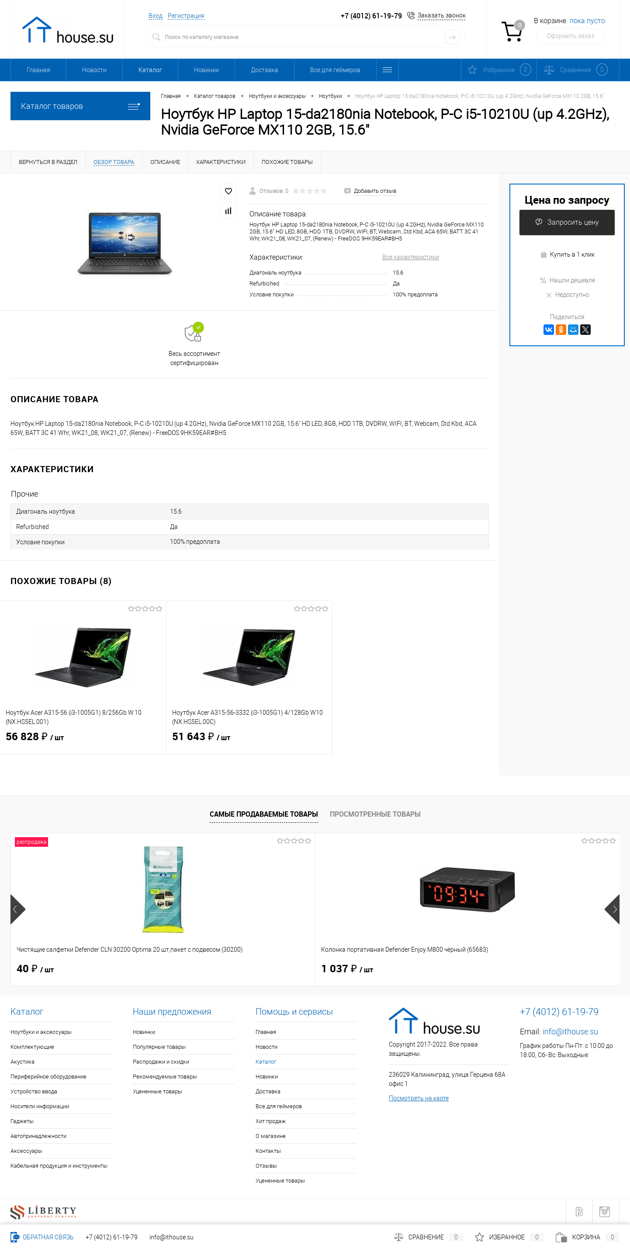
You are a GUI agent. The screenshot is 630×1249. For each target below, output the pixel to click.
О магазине (271, 1136)
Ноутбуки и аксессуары (41, 1032)
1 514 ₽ (347, 969)
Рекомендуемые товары (165, 1076)
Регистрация (186, 15)
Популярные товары (159, 1047)
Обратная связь (42, 1237)
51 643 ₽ (249, 742)
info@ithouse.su (570, 1031)
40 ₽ (35, 969)
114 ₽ (495, 969)
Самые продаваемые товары (264, 814)
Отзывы (266, 1165)
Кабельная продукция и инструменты (58, 1165)
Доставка (264, 69)
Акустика (22, 1061)
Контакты (268, 1151)
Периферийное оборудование (48, 1076)
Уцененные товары (157, 1091)
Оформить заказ (570, 35)
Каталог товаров (80, 106)
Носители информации (39, 1106)
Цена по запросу (567, 199)
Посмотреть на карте (419, 1098)
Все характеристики (410, 257)
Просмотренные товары (375, 814)
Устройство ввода (33, 1091)
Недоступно (567, 294)
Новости (94, 69)
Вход (156, 15)
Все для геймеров (335, 69)
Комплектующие (32, 1047)
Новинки (206, 69)
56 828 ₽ (83, 742)
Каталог (150, 69)
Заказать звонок (442, 15)
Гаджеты (22, 1121)
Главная (38, 69)
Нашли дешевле (567, 280)
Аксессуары (26, 1151)
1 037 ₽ (195, 969)
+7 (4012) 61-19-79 (112, 1237)
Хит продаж (271, 1121)
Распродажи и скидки (161, 1061)
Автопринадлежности (38, 1136)
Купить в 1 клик (567, 254)
